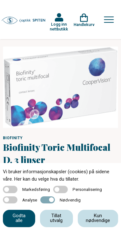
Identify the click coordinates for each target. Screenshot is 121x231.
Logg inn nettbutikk (59, 26)
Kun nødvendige (98, 218)
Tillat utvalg (56, 218)
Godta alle (19, 218)
